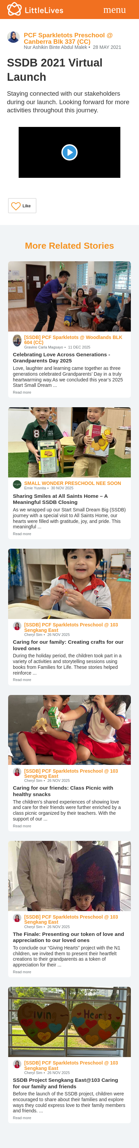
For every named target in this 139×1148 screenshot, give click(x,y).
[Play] (69, 152)
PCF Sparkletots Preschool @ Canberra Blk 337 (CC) (68, 38)
